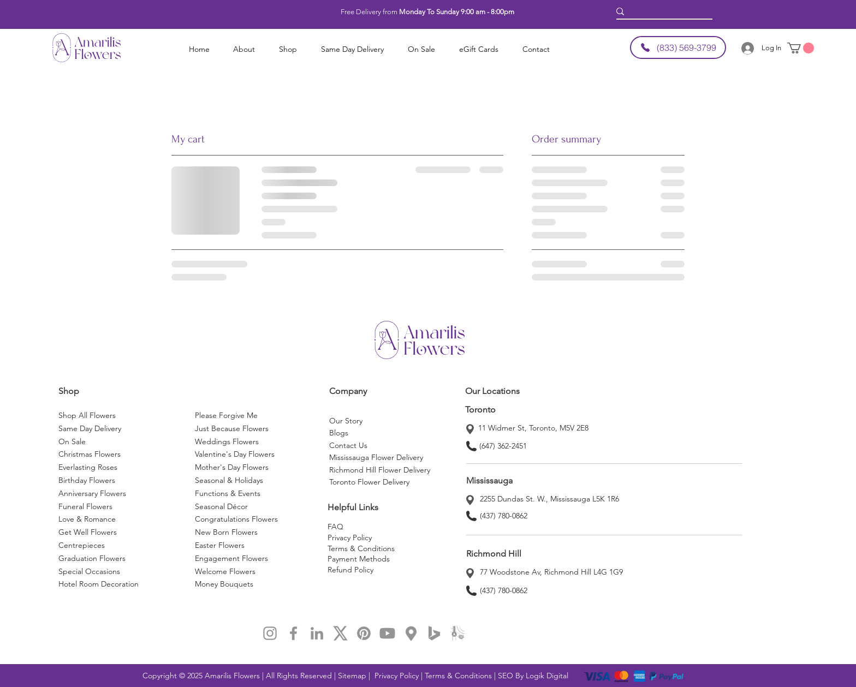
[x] (340, 633)
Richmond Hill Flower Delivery (379, 470)
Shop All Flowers (87, 415)
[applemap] (458, 633)
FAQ (335, 526)
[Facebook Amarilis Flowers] (293, 633)
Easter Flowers (220, 545)
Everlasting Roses (87, 467)
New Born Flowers (226, 532)
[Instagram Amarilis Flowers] (270, 633)
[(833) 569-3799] (678, 47)
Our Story (345, 421)
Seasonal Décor (221, 506)
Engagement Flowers (231, 558)
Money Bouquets (224, 584)
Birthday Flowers (86, 480)
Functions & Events (227, 493)
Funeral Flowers (85, 506)
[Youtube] (387, 633)
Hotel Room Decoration (98, 584)
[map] (411, 633)
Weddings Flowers (227, 441)
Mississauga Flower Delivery (376, 457)
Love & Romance (87, 519)
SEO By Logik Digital (533, 675)
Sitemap (353, 675)
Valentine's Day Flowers (235, 454)
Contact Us (348, 445)
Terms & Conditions (361, 548)
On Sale (72, 441)
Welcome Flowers (225, 571)
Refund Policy (350, 570)
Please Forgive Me (226, 415)
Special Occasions (90, 571)
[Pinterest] (364, 633)
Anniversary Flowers (92, 493)
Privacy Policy (350, 537)
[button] (244, 50)
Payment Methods (359, 559)
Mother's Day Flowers (232, 467)
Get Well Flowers (87, 532)
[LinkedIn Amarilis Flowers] (317, 633)
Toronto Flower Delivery (369, 482)
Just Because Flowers (232, 428)
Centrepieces (81, 545)
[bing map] (434, 633)
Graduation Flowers (92, 558)
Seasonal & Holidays (229, 480)
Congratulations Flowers (236, 519)
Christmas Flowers (89, 454)
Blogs (338, 433)
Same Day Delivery (89, 428)
